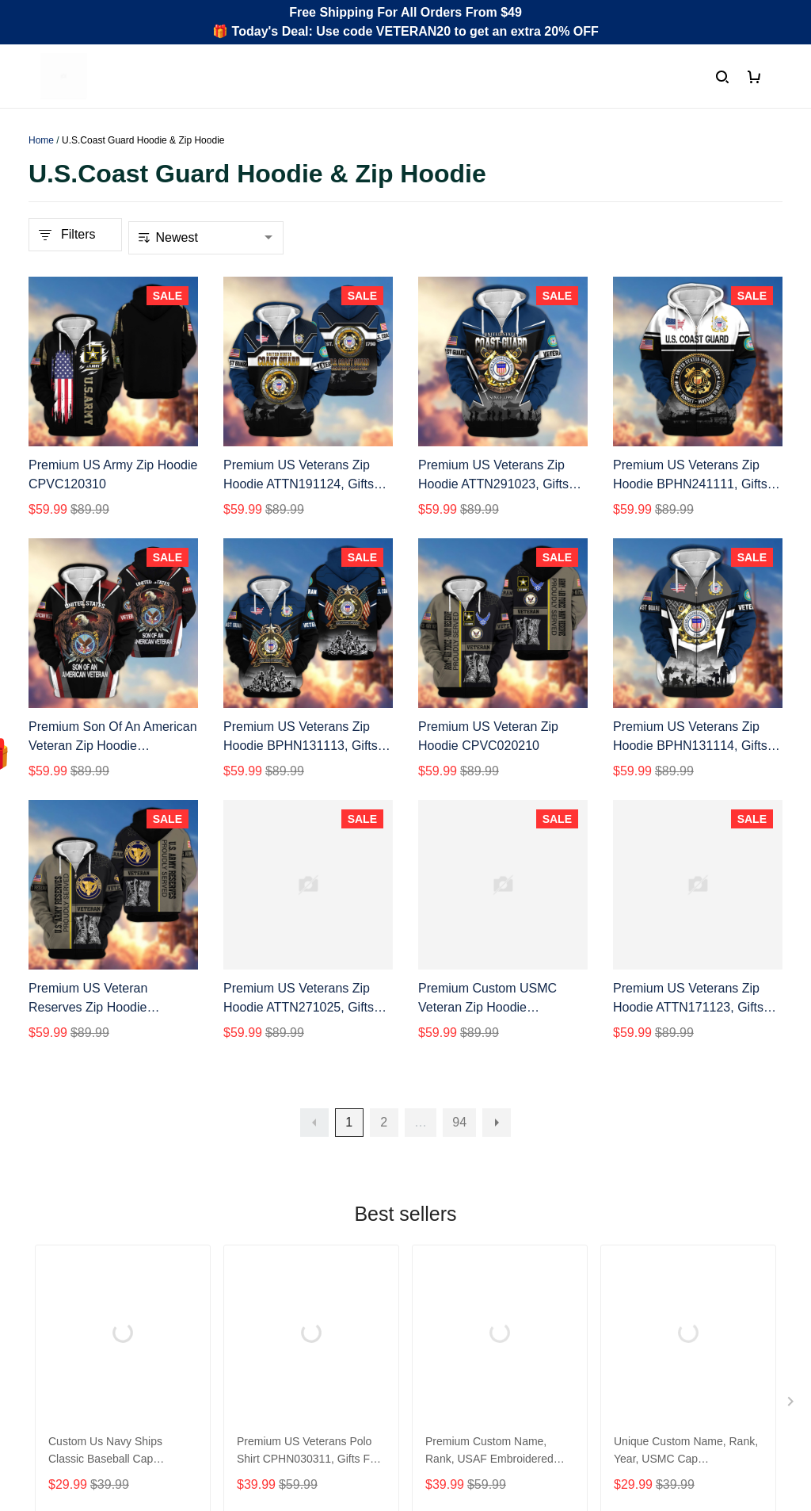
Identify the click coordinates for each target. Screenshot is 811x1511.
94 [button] (459, 1122)
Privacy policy (457, 1239)
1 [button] (348, 1122)
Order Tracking (265, 1239)
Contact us (253, 1266)
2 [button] (383, 1122)
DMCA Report (600, 1439)
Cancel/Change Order (285, 1347)
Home (41, 140)
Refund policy (456, 1320)
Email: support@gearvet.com (110, 1353)
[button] (314, 1122)
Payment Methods (274, 1320)
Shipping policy (461, 1293)
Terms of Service (465, 1266)
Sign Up (746, 1374)
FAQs (239, 1293)
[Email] (662, 1373)
